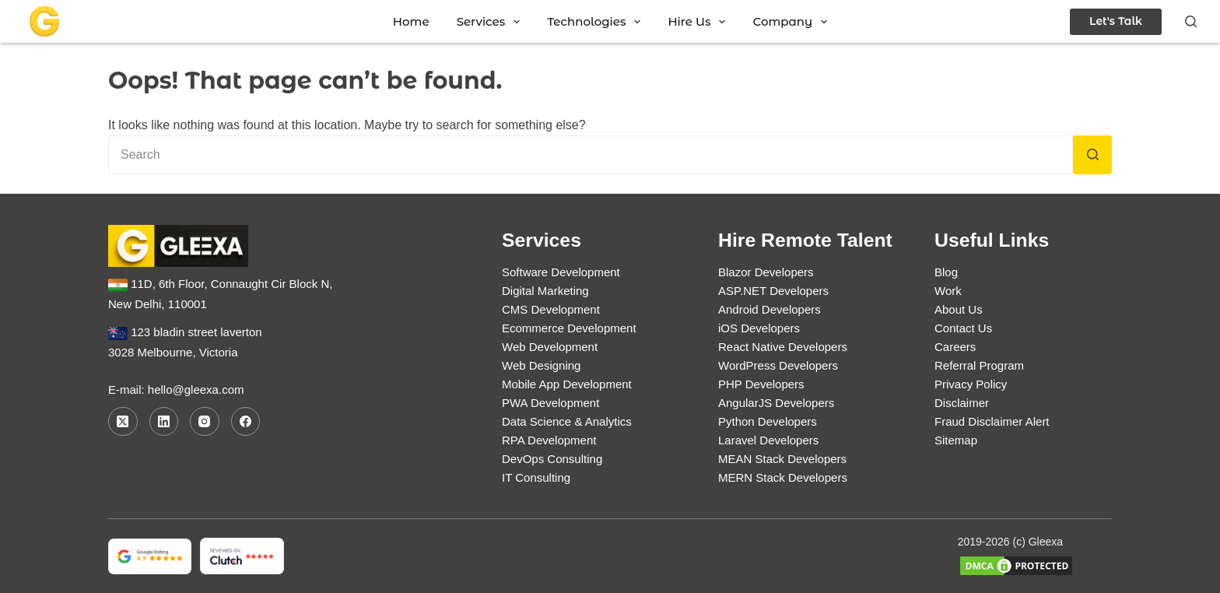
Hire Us (699, 21)
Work (948, 290)
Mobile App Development (567, 384)
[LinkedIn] (164, 422)
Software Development (561, 272)
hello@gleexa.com (196, 389)
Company (792, 21)
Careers (955, 346)
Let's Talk (1115, 21)
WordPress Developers (778, 365)
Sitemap (955, 440)
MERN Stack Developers (782, 477)
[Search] (1191, 21)
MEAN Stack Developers (782, 458)
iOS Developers (759, 328)
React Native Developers (782, 346)
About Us (958, 309)
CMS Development (551, 309)
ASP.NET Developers (773, 290)
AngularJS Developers (776, 402)
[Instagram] (204, 422)
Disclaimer (961, 402)
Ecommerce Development (569, 328)
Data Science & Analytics (567, 421)
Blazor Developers (766, 272)
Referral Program (979, 365)
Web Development (550, 346)
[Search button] (1092, 154)
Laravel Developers (768, 440)
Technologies (597, 21)
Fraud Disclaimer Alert (992, 421)
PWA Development (550, 402)
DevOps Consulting (552, 458)
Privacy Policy (970, 384)
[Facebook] (246, 422)
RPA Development (549, 440)
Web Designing (541, 365)
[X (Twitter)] (123, 422)
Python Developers (767, 421)
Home (411, 21)
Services (492, 21)
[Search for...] (590, 154)
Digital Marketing (545, 290)
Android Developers (769, 309)
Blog (946, 272)
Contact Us (963, 328)
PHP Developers (761, 384)
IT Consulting (536, 477)
